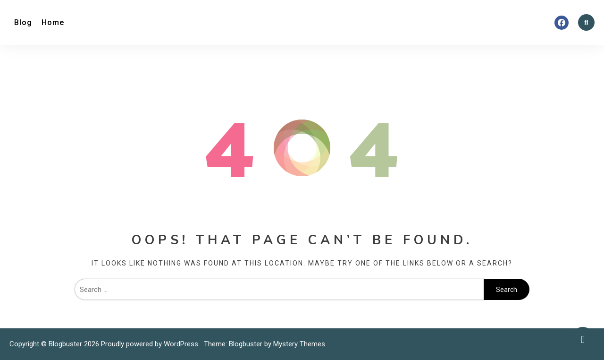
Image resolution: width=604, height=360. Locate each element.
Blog (23, 22)
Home (53, 22)
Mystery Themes (299, 344)
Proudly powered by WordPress (150, 344)
